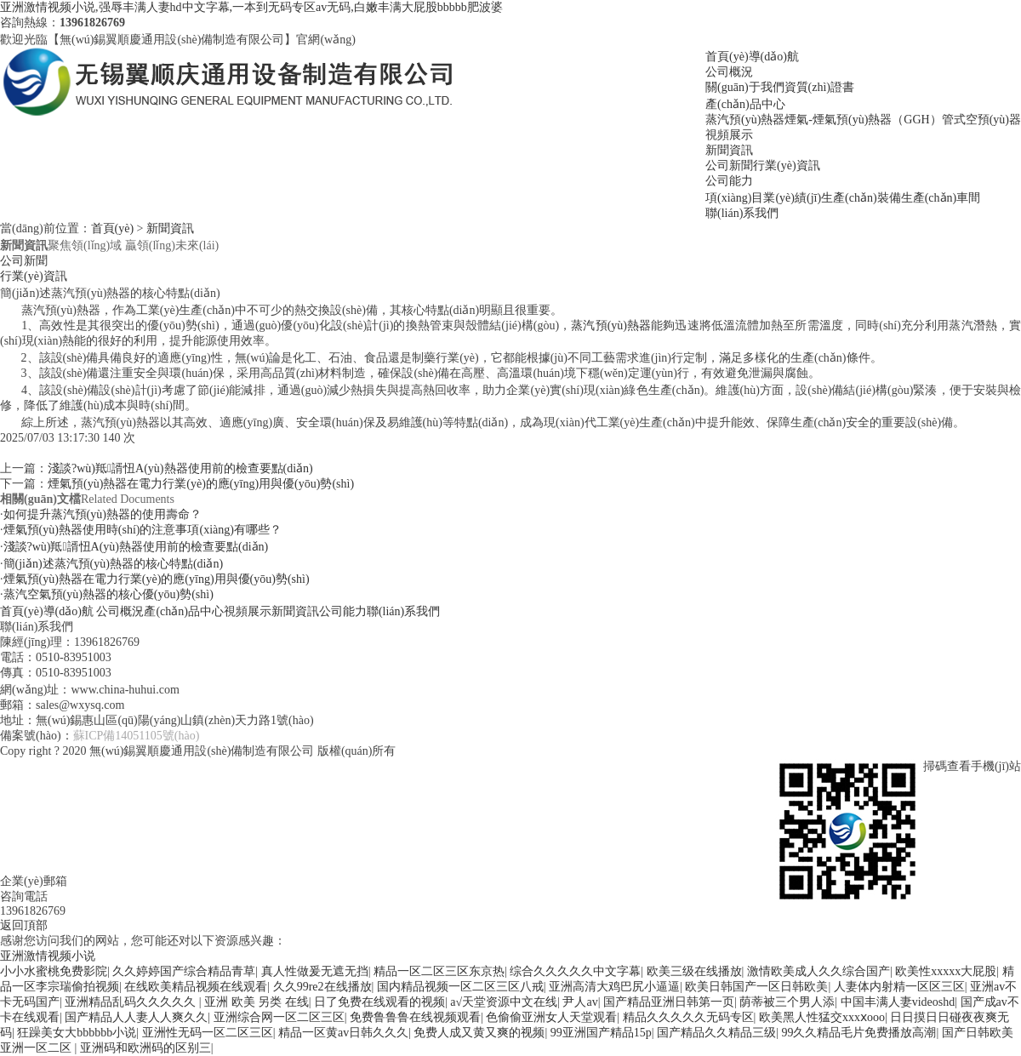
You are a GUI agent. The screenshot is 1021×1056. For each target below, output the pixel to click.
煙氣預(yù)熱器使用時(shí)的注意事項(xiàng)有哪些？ (142, 529)
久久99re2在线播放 (322, 986)
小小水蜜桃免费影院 (53, 971)
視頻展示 (729, 134)
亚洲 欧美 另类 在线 (256, 1002)
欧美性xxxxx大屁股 (945, 971)
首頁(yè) (112, 228)
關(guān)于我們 (744, 87)
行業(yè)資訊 (786, 165)
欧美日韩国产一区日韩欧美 (756, 986)
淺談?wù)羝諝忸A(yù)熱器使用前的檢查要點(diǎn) (180, 468)
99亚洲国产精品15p (601, 1032)
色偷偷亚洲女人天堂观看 (551, 1017)
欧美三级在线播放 (694, 971)
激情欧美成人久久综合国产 (818, 971)
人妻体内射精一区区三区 (899, 986)
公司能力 (729, 180)
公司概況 (729, 72)
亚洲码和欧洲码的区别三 (145, 1048)
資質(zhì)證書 (819, 87)
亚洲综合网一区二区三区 (279, 1017)
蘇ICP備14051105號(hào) (136, 735)
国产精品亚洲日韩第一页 (668, 1002)
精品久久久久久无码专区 (688, 1017)
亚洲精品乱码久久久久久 (132, 1002)
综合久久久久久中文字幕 (575, 971)
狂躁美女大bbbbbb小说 (76, 1032)
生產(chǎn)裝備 (861, 197)
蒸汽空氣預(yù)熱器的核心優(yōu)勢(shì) (108, 594)
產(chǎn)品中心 (745, 104)
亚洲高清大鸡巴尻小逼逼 (614, 986)
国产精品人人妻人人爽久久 (136, 1017)
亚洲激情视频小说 (47, 956)
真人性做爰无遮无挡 (314, 971)
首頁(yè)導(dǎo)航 (752, 56)
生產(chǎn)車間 (941, 197)
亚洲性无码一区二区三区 (207, 1032)
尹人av (579, 1002)
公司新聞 (729, 165)
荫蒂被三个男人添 (787, 1002)
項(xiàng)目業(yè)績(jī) (763, 197)
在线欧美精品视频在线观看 (195, 986)
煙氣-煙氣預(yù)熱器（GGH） (862, 119)
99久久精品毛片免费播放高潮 (858, 1032)
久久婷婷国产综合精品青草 (183, 971)
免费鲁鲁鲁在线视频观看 (415, 1017)
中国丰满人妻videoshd (898, 1002)
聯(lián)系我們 (742, 213)
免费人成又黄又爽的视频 (479, 1032)
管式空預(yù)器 (981, 119)
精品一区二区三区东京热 (439, 971)
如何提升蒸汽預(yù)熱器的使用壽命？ (102, 514)
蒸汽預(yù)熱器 (744, 119)
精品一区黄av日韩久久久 (343, 1032)
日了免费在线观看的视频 (379, 1002)
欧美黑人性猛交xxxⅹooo (822, 1017)
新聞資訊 (729, 150)
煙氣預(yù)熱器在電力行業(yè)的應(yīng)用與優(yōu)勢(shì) (201, 483)
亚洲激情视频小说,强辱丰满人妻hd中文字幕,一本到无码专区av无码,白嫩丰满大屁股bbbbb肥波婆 (251, 7)
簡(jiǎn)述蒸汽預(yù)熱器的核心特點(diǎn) (113, 563)
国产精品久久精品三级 (716, 1032)
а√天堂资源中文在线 (503, 1002)
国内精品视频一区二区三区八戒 (460, 986)
